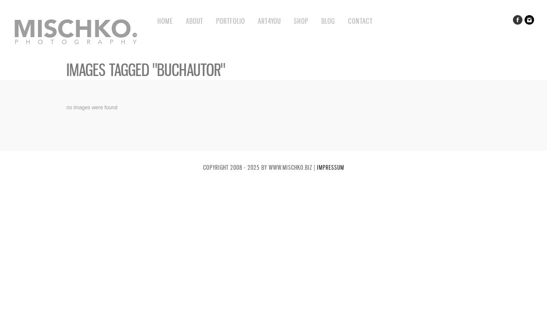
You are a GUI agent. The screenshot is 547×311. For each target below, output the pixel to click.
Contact (360, 20)
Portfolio (230, 20)
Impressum (330, 167)
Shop (301, 20)
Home (165, 20)
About (194, 20)
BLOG (328, 20)
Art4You (269, 20)
